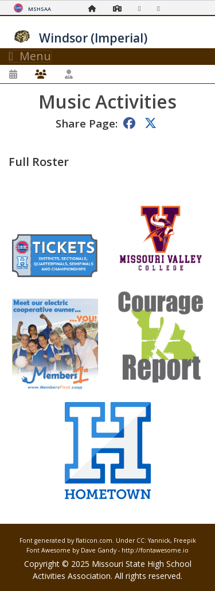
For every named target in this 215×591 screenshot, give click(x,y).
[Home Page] (95, 8)
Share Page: (87, 123)
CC (140, 540)
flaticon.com (94, 540)
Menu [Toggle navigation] (30, 56)
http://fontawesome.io (155, 550)
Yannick (159, 540)
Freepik (185, 540)
